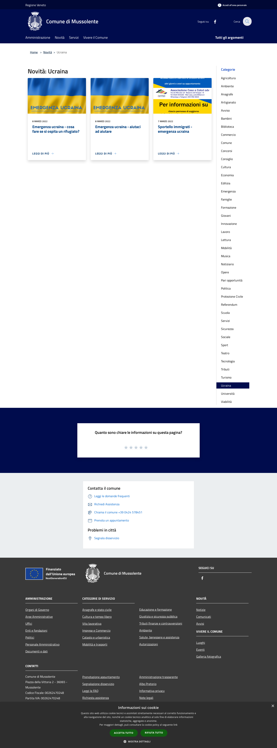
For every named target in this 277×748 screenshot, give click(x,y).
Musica (225, 256)
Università (227, 393)
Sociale (225, 337)
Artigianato (228, 102)
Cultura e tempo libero (97, 616)
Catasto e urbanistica (96, 637)
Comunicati (203, 616)
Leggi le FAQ (90, 690)
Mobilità (226, 248)
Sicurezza (227, 329)
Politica (226, 288)
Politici (29, 637)
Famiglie (226, 199)
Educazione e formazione (155, 609)
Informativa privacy (152, 690)
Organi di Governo (37, 609)
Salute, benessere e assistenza (159, 637)
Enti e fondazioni (36, 630)
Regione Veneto (35, 5)
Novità (47, 52)
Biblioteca (227, 126)
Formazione (228, 207)
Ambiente (227, 86)
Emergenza (228, 191)
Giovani (226, 215)
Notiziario (227, 264)
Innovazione (229, 223)
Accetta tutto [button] (123, 733)
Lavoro (225, 231)
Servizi (225, 320)
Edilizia (225, 183)
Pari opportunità (231, 280)
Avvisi (200, 623)
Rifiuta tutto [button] (154, 732)
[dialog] (138, 725)
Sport (224, 345)
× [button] (272, 706)
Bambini (226, 118)
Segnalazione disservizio (98, 684)
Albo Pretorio (147, 684)
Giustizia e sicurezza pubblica (158, 616)
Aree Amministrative (39, 616)
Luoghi (200, 642)
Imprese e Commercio (96, 630)
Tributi (225, 369)
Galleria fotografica (208, 656)
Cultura (226, 167)
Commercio (228, 134)
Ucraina (226, 385)
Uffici (28, 623)
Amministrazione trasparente (158, 677)
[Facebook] (213, 21)
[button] (138, 741)
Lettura (226, 240)
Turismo (226, 377)
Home (34, 52)
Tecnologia (228, 361)
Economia (227, 175)
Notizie (200, 609)
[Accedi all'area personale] (232, 5)
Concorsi (226, 151)
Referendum (229, 304)
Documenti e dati (36, 651)
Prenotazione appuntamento (101, 677)
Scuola (225, 312)
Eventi (200, 649)
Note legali (146, 697)
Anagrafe (227, 94)
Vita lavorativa (91, 623)
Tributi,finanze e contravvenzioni (160, 623)
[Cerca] (247, 21)
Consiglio (227, 159)
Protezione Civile (232, 296)
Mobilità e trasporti (94, 644)
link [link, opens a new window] (176, 724)
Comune (226, 142)
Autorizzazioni (148, 644)
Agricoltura (228, 78)
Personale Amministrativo (42, 644)
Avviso (225, 110)
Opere (225, 272)
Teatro (225, 353)
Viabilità (226, 401)
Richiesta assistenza (95, 697)
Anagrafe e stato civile (97, 609)
